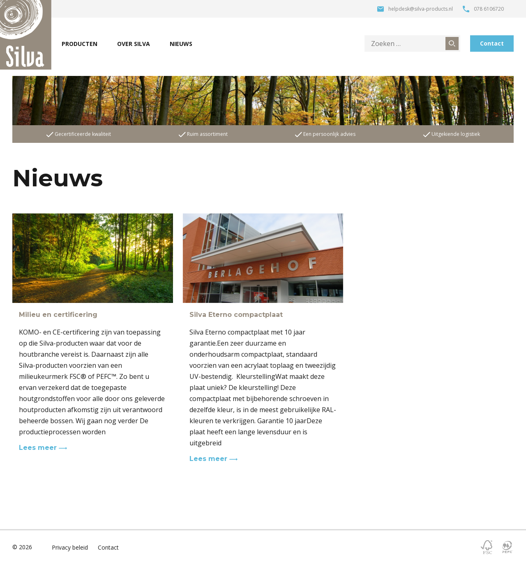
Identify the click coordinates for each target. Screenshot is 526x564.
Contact (492, 43)
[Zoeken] (452, 43)
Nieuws (181, 44)
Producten (79, 44)
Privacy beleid (70, 547)
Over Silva (133, 44)
